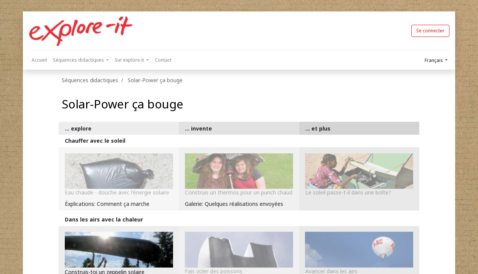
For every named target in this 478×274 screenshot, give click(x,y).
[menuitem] (39, 60)
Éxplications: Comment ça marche (107, 203)
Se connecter (430, 30)
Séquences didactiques (90, 80)
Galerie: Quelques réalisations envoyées (234, 203)
